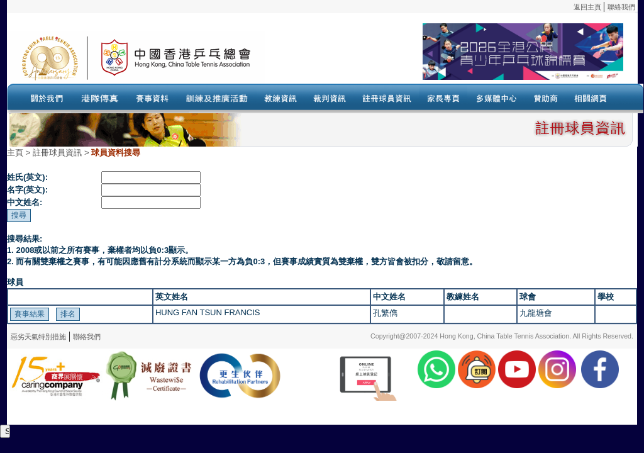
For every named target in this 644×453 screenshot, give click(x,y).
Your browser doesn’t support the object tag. (444, 57)
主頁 (15, 152)
